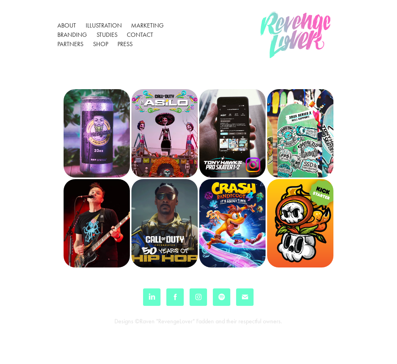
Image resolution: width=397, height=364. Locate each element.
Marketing (147, 25)
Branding (72, 34)
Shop (100, 44)
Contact (140, 34)
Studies (107, 34)
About (66, 25)
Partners (70, 44)
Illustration (104, 25)
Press (125, 44)
